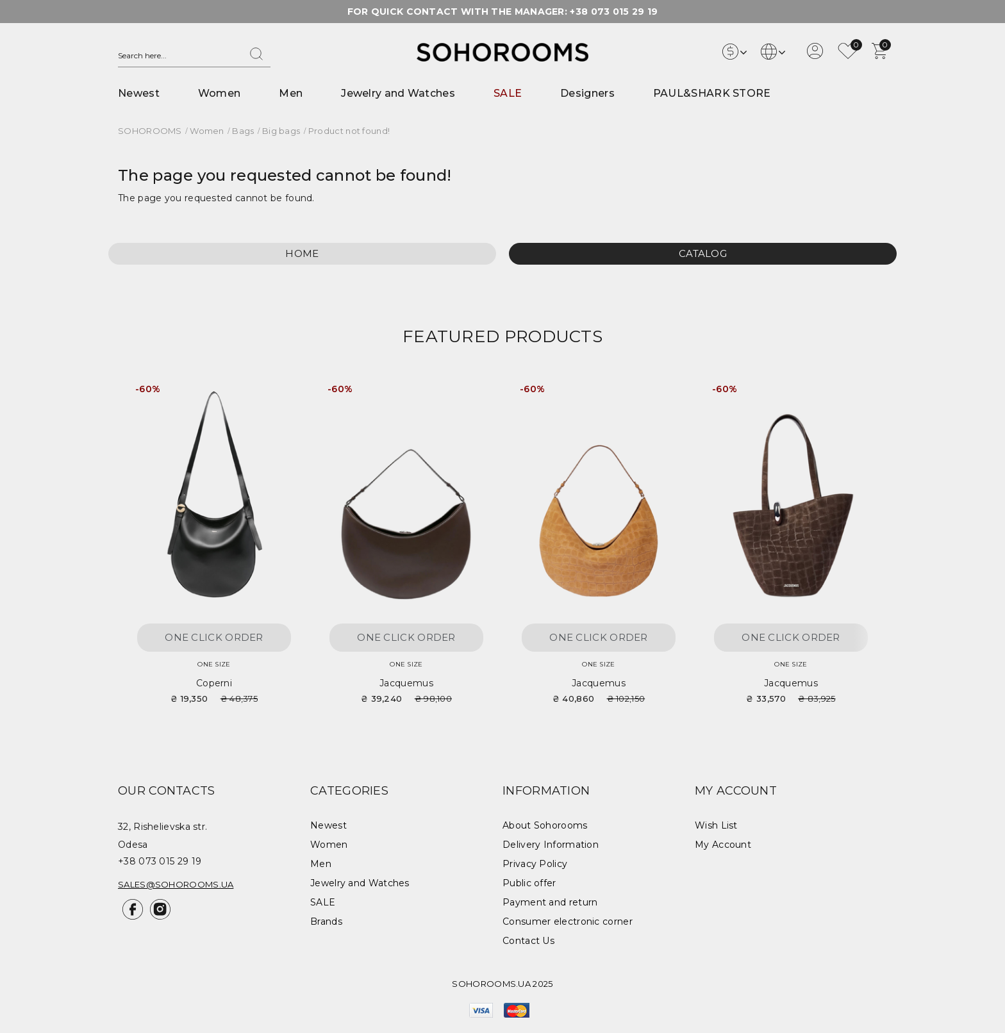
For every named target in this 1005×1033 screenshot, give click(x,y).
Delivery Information (551, 844)
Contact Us (528, 940)
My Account (723, 844)
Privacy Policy (535, 864)
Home (302, 253)
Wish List (716, 825)
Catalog (703, 253)
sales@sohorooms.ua (175, 884)
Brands (326, 921)
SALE (508, 93)
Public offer (529, 883)
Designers (587, 93)
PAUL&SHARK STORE (712, 93)
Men (291, 93)
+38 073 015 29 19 (614, 11)
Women (219, 93)
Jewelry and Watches (398, 93)
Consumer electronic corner (568, 921)
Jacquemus (406, 683)
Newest (139, 93)
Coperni (214, 683)
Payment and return (550, 902)
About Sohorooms (545, 825)
